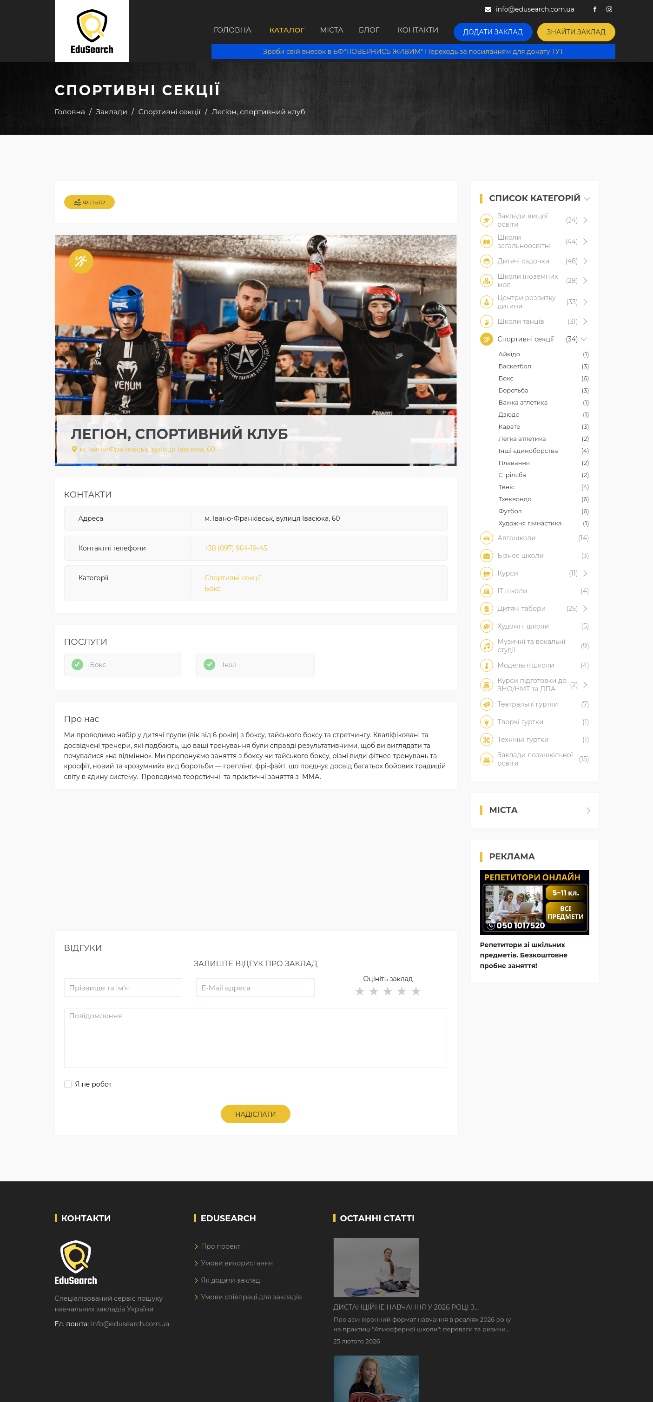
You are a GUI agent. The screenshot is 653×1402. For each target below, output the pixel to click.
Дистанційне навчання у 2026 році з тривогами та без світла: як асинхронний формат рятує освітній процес (494, 1256)
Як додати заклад (230, 1291)
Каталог (292, 31)
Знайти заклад (589, 30)
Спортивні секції (232, 582)
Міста (344, 31)
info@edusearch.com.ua (130, 1334)
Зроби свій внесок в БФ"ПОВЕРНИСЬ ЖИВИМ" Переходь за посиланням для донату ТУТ (420, 51)
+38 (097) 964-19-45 (235, 552)
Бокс (212, 593)
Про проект (220, 1257)
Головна (234, 31)
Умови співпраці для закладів (251, 1308)
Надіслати (255, 1125)
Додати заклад (514, 30)
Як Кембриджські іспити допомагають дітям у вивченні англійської (504, 1314)
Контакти (443, 31)
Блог (390, 31)
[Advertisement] (256, 877)
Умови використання (237, 1274)
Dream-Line (579, 1388)
